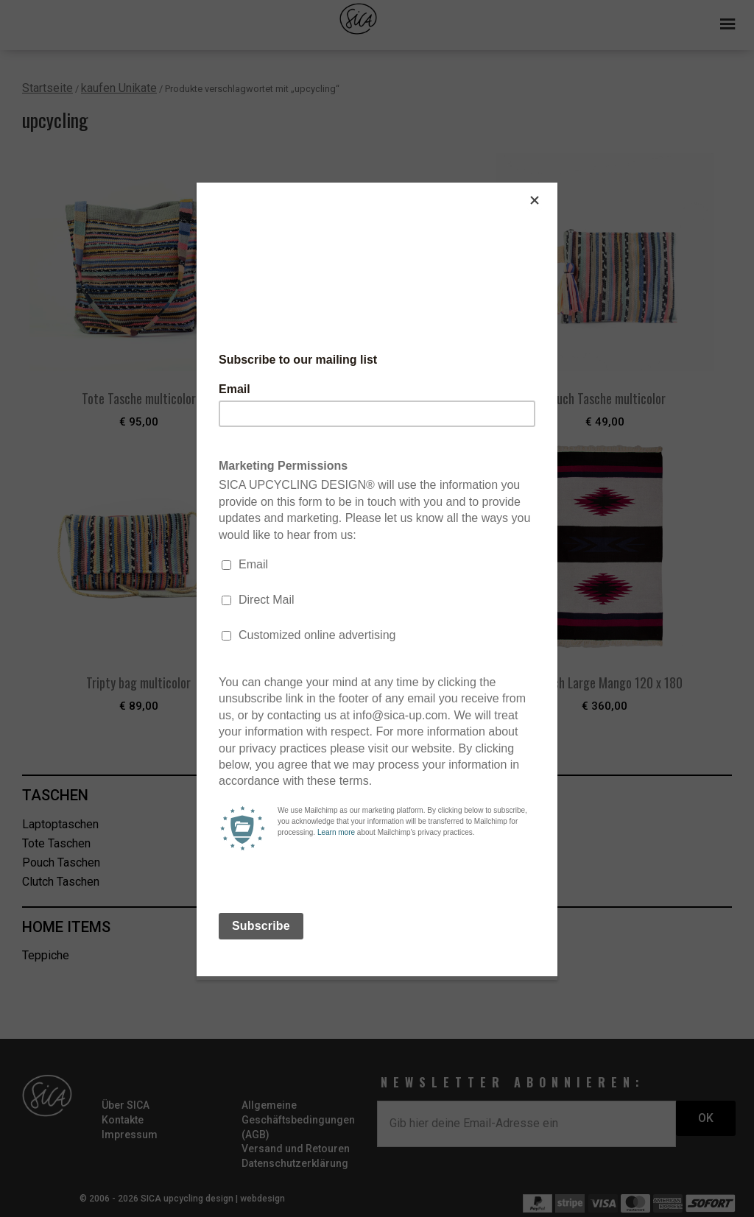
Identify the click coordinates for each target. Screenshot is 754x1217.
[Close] (554, 186)
